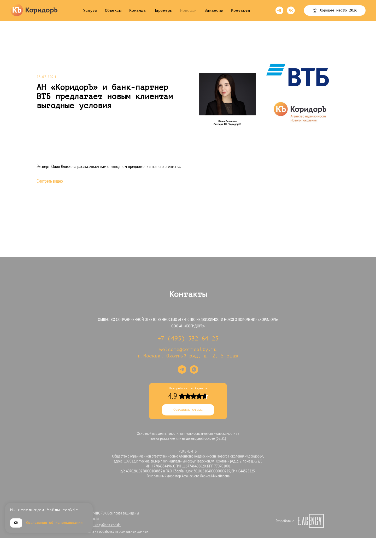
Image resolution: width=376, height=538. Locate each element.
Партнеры (163, 10)
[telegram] (279, 10)
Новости (188, 10)
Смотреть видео (50, 181)
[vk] (291, 10)
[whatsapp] (194, 369)
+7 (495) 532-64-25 (188, 338)
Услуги (90, 10)
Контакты (240, 10)
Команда (137, 10)
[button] (335, 10)
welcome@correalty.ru (188, 349)
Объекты (113, 10)
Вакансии (213, 10)
